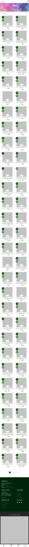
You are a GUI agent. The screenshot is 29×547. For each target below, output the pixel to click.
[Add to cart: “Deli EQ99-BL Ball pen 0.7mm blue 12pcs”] (6, 69)
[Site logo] (14, 1)
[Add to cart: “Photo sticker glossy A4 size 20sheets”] (6, 39)
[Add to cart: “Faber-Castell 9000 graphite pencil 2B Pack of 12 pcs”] (6, 160)
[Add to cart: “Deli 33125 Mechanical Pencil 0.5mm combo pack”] (6, 447)
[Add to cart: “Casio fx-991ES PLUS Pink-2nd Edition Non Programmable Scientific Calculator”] (21, 401)
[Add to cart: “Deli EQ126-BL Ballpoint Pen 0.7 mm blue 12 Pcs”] (21, 236)
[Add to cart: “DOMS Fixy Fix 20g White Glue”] (6, 356)
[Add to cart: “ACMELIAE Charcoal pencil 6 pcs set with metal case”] (21, 356)
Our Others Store (4, 506)
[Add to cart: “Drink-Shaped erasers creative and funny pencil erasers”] (6, 295)
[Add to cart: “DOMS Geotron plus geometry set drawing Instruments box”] (21, 54)
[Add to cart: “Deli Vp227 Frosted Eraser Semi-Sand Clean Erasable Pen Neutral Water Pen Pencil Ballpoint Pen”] (6, 432)
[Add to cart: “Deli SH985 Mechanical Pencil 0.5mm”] (6, 416)
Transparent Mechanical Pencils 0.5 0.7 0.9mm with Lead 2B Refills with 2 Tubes (21, 268)
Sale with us (3, 497)
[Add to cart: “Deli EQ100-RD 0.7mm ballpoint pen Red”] (6, 311)
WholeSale (18, 496)
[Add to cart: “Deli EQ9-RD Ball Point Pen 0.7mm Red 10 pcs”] (21, 85)
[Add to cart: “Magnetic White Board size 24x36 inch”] (21, 251)
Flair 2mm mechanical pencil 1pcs (7, 56)
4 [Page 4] (15, 472)
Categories (14, 9)
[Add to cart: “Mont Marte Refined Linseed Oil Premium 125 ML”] (21, 416)
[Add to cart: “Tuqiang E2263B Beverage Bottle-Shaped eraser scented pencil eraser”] (21, 432)
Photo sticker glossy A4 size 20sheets (7, 41)
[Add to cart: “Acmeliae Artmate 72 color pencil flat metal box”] (21, 130)
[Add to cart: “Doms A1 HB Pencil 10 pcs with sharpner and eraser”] (6, 326)
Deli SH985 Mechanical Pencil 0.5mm (7, 418)
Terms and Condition (4, 503)
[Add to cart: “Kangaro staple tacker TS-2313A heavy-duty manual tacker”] (6, 371)
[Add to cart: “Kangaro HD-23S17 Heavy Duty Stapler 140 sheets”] (21, 371)
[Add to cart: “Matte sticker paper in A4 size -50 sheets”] (6, 462)
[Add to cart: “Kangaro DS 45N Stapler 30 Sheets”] (6, 85)
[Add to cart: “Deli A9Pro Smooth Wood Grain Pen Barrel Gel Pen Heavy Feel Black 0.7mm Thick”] (6, 221)
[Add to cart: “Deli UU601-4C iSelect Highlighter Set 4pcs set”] (21, 326)
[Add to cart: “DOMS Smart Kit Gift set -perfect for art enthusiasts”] (21, 341)
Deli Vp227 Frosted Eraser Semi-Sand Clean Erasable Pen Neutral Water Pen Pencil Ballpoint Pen (7, 435)
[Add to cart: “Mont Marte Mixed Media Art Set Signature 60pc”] (6, 341)
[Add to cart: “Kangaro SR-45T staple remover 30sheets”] (21, 100)
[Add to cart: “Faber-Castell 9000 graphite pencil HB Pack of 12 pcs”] (21, 386)
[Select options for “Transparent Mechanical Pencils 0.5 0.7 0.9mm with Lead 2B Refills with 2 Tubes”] (21, 265)
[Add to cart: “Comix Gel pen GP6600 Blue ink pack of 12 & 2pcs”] (6, 265)
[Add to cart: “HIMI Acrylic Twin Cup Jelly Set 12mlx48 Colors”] (21, 447)
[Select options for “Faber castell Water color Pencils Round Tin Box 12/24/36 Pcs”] (21, 69)
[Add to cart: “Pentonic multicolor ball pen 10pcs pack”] (6, 251)
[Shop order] (27, 13)
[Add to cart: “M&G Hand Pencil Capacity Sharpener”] (21, 160)
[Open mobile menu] (2, 1)
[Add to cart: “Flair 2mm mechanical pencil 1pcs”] (6, 54)
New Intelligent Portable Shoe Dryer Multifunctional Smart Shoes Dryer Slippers (21, 42)
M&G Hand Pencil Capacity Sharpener (21, 162)
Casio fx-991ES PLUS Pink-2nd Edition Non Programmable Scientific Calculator (21, 404)
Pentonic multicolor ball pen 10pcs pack (7, 253)
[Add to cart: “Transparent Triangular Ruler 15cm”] (6, 206)
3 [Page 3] (13, 472)
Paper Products (19, 494)
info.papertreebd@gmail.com (8, 486)
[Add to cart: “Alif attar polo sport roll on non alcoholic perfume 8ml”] (21, 206)
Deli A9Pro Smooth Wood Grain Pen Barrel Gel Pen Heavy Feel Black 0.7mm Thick (7, 224)
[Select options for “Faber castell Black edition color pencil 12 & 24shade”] (6, 386)
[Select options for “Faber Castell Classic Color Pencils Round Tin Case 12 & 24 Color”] (21, 175)
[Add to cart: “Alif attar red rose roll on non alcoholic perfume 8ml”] (6, 145)
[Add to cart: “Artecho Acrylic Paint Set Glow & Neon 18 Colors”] (21, 190)
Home (2, 13)
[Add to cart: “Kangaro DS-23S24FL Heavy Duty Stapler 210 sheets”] (6, 236)
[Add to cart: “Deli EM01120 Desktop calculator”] (21, 115)
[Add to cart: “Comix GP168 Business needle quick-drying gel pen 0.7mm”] (21, 295)
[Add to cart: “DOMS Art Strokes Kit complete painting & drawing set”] (6, 130)
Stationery (18, 492)
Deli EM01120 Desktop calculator (21, 117)
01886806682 (7, 484)
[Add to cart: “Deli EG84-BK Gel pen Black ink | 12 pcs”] (21, 145)
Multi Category (19, 497)
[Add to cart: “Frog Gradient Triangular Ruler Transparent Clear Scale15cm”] (6, 280)
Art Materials (19, 493)
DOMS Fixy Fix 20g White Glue (7, 358)
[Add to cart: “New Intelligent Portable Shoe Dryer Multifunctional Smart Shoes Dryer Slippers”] (21, 39)
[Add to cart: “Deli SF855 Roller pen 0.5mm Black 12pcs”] (21, 221)
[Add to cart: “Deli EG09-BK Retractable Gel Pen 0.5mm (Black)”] (6, 100)
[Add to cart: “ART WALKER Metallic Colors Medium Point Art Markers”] (6, 401)
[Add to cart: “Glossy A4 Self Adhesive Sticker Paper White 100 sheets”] (21, 311)
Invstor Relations (4, 504)
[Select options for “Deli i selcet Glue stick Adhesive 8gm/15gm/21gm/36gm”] (21, 462)
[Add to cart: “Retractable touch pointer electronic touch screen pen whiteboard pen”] (21, 24)
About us (2, 502)
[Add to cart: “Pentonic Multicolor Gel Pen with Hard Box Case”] (6, 24)
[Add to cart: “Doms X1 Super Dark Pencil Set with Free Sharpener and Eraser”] (6, 175)
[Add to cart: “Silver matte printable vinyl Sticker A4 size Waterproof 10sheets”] (6, 190)
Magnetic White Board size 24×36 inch (21, 253)
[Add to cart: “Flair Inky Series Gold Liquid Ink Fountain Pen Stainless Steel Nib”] (21, 280)
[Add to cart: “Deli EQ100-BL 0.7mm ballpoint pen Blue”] (6, 115)
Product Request (4, 507)
